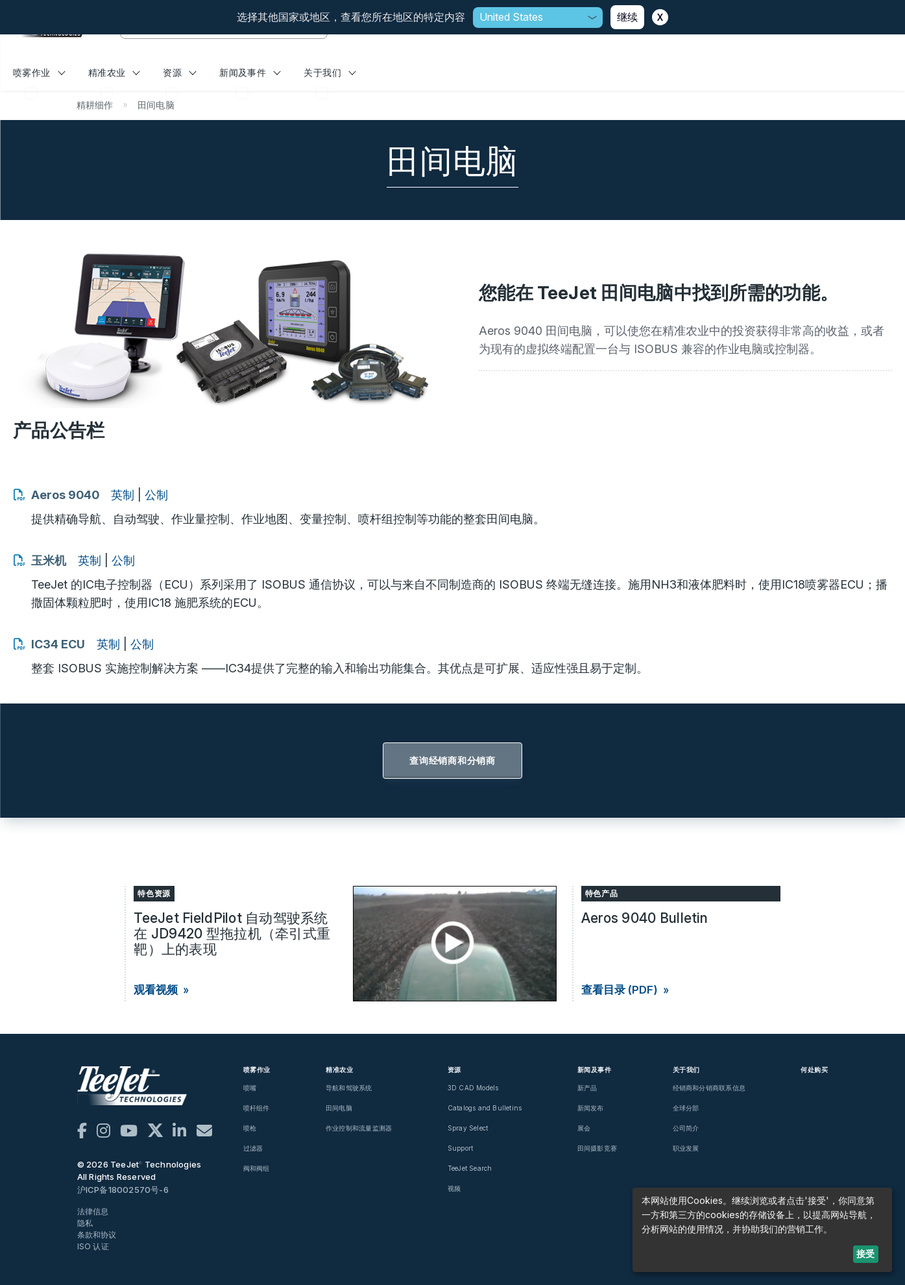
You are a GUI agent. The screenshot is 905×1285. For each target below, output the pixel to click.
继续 (627, 16)
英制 (122, 495)
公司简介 (686, 1128)
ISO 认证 (93, 1246)
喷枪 (249, 1128)
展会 (583, 1128)
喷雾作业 (39, 72)
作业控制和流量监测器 (359, 1128)
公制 (156, 495)
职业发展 (686, 1148)
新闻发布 (590, 1108)
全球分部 (686, 1108)
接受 (865, 1253)
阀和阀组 (256, 1168)
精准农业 (114, 72)
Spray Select (468, 1128)
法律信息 (93, 1211)
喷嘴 (249, 1088)
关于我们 (330, 72)
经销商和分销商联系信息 (709, 1088)
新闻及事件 (250, 72)
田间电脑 (339, 1108)
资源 (180, 72)
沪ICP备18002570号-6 (123, 1189)
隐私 (85, 1223)
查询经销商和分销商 (452, 760)
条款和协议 (97, 1235)
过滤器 (253, 1148)
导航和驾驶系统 (349, 1088)
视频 (454, 1188)
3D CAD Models (473, 1088)
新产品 (587, 1088)
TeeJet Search (470, 1168)
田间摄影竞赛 (597, 1148)
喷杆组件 (256, 1108)
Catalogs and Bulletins (485, 1108)
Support (460, 1148)
